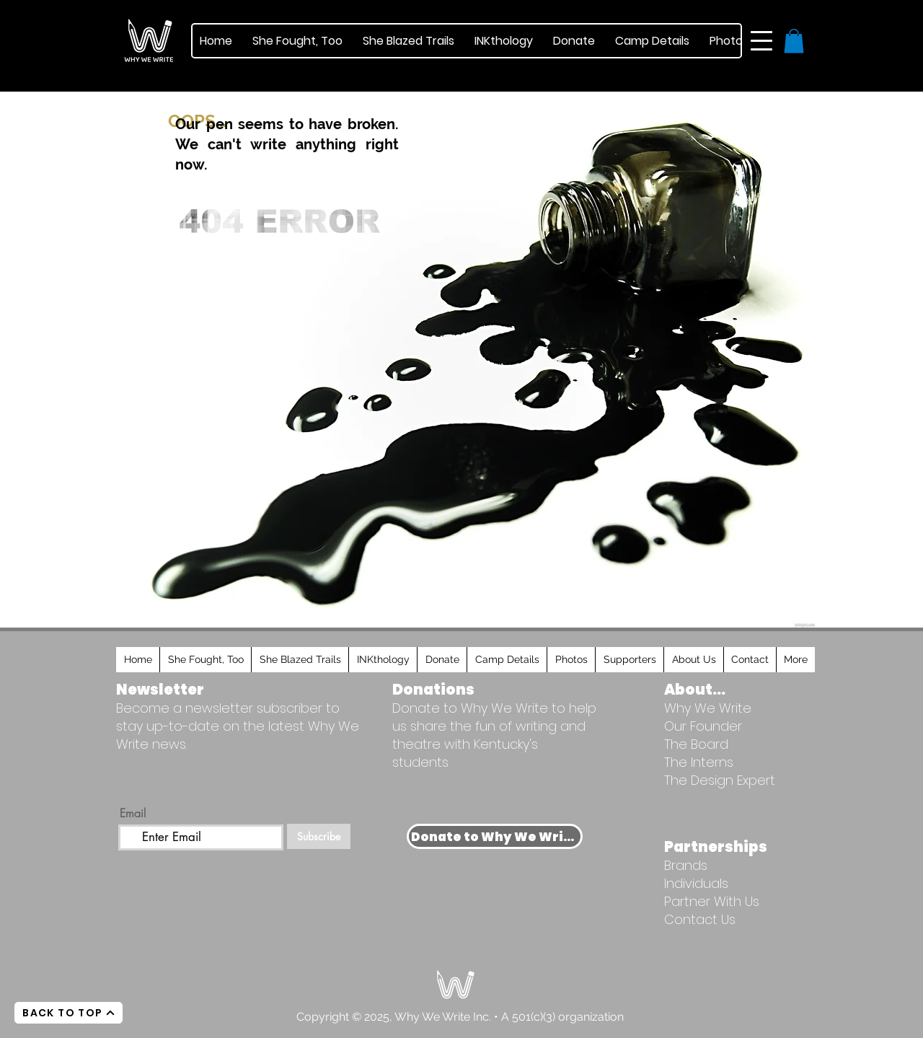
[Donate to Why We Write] (495, 836)
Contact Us (700, 919)
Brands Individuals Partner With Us (711, 883)
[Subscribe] (318, 836)
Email (133, 813)
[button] (761, 40)
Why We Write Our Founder (707, 717)
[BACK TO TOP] (68, 1013)
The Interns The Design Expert (719, 771)
